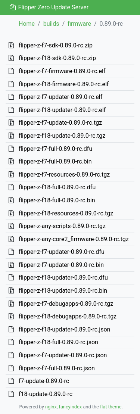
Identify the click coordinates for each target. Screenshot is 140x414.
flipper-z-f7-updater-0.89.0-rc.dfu (62, 251)
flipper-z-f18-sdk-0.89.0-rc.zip (57, 58)
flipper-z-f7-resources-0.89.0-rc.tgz (64, 174)
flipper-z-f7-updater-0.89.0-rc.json (63, 355)
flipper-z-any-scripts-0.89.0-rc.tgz (62, 226)
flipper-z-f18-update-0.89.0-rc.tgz (62, 135)
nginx (51, 407)
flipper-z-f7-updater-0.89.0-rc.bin (61, 264)
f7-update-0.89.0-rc (44, 381)
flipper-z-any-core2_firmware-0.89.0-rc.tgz (74, 239)
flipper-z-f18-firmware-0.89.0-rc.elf (64, 84)
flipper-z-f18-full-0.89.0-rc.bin (57, 200)
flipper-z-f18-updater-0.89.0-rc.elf (62, 109)
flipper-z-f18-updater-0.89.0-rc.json (64, 329)
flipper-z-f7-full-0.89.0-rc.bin (55, 161)
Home (27, 23)
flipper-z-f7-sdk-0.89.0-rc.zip (56, 45)
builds (51, 23)
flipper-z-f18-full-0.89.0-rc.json (58, 342)
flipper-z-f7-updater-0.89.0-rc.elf (60, 96)
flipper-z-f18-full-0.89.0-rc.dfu (57, 187)
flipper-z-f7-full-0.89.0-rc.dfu (55, 148)
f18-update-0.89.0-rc (45, 394)
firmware (79, 23)
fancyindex (70, 407)
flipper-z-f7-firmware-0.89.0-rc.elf (62, 71)
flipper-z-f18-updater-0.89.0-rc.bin (63, 290)
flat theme (111, 407)
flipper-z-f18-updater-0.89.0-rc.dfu (63, 277)
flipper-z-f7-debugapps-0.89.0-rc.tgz (66, 303)
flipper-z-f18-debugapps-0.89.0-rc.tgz (67, 316)
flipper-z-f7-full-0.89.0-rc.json (57, 368)
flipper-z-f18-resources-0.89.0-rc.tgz (66, 213)
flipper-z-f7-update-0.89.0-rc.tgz (60, 122)
